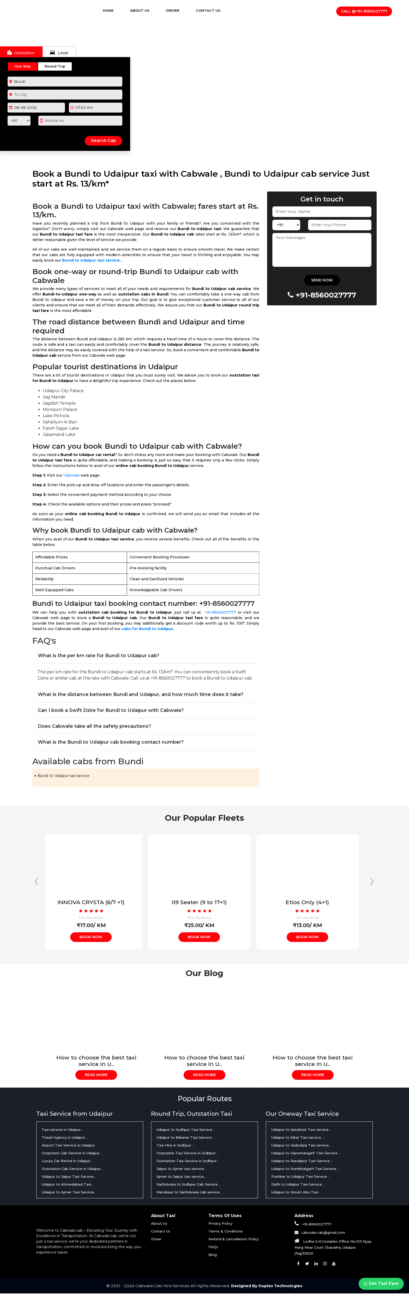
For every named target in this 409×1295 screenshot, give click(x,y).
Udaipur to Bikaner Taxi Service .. (185, 1138)
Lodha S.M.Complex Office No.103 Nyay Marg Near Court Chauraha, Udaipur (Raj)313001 (332, 1248)
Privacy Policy (220, 1224)
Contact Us (208, 11)
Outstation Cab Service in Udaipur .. (72, 1170)
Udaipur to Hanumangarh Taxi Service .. (305, 1154)
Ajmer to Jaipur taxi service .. (182, 1177)
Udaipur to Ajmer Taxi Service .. (69, 1193)
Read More (96, 1075)
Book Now (96, 937)
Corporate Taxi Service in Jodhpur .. (187, 1154)
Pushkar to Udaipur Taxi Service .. (300, 1177)
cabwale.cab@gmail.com (323, 1233)
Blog (212, 1256)
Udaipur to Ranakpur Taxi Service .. (301, 1162)
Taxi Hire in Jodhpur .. (175, 1146)
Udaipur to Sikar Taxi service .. (297, 1138)
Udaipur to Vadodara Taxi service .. (301, 1146)
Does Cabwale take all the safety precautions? (94, 726)
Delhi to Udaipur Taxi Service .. (297, 1185)
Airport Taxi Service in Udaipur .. (69, 1146)
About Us (139, 11)
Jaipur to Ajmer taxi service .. (182, 1170)
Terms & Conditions (225, 1232)
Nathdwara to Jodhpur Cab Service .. (188, 1185)
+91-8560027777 (220, 612)
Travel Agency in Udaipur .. (65, 1138)
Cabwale (71, 475)
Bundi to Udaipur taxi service (91, 260)
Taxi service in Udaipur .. (62, 1130)
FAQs (213, 1248)
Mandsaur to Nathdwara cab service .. (189, 1193)
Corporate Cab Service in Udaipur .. (72, 1154)
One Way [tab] (22, 66)
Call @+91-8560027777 (364, 11)
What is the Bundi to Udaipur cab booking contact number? (111, 742)
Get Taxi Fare (381, 1283)
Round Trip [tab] (55, 66)
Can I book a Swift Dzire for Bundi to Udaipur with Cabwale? (111, 710)
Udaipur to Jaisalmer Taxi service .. (301, 1130)
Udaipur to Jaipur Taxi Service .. (69, 1177)
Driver (172, 11)
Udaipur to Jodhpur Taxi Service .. (186, 1130)
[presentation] (36, 880)
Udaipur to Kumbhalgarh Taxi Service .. (305, 1170)
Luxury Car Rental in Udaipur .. (67, 1162)
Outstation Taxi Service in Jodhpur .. (188, 1162)
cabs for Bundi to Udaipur (147, 628)
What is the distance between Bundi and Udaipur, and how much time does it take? (140, 694)
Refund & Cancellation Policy (233, 1240)
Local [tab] (58, 52)
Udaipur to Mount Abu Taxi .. (296, 1193)
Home (113, 11)
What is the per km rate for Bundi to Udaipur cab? (98, 655)
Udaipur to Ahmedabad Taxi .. (68, 1185)
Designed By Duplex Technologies (267, 1287)
